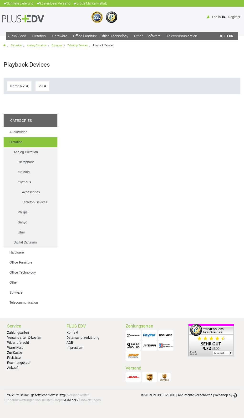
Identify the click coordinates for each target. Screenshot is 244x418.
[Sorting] (19, 86)
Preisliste (13, 358)
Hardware (59, 36)
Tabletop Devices (77, 45)
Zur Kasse (14, 353)
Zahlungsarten (18, 332)
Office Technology (114, 36)
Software (154, 36)
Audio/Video (16, 36)
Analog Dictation (36, 45)
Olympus (57, 45)
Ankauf (12, 368)
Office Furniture (85, 36)
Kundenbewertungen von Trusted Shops (33, 400)
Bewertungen (91, 400)
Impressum (74, 347)
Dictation (39, 36)
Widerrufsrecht (18, 342)
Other (138, 36)
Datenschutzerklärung (82, 337)
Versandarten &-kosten (24, 337)
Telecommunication (182, 36)
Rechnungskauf (18, 363)
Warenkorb (15, 347)
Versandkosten (78, 395)
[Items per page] (42, 86)
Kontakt (72, 332)
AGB (69, 342)
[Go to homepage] (4, 45)
